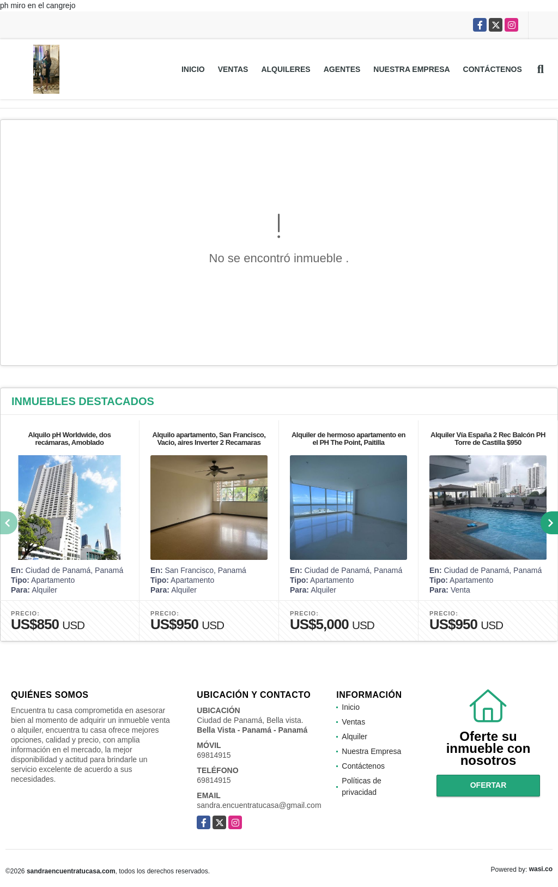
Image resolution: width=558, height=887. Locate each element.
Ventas (233, 69)
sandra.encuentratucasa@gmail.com (259, 805)
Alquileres (285, 69)
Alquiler (354, 736)
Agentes (342, 69)
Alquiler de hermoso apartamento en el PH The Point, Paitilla (348, 438)
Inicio (193, 69)
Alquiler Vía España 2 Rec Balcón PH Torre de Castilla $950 (487, 438)
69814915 (214, 755)
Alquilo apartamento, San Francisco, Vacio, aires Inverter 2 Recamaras (209, 438)
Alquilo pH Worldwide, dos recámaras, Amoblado (69, 438)
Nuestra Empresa (411, 69)
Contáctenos (492, 69)
